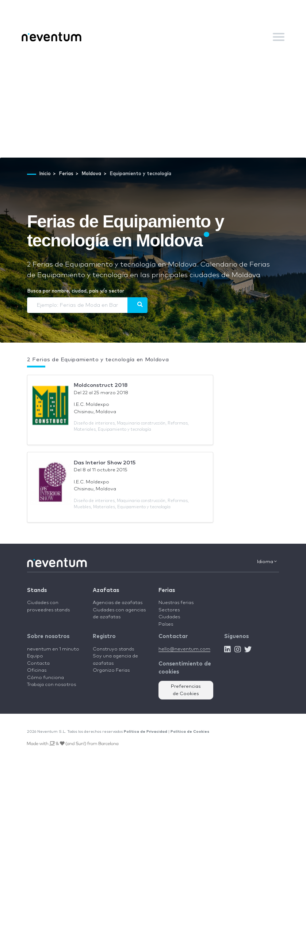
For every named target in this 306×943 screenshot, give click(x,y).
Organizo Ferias (111, 670)
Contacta (38, 663)
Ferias (166, 590)
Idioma (267, 561)
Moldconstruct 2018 (101, 385)
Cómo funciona (45, 677)
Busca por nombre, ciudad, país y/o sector (75, 291)
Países (165, 624)
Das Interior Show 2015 (104, 462)
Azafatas (106, 590)
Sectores (169, 610)
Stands (37, 590)
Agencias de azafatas (117, 602)
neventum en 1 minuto (53, 649)
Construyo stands (113, 649)
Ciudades (169, 617)
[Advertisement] (153, 103)
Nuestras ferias (176, 602)
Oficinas (36, 670)
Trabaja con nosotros (51, 684)
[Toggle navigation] (278, 37)
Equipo (35, 656)
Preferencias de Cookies (186, 690)
